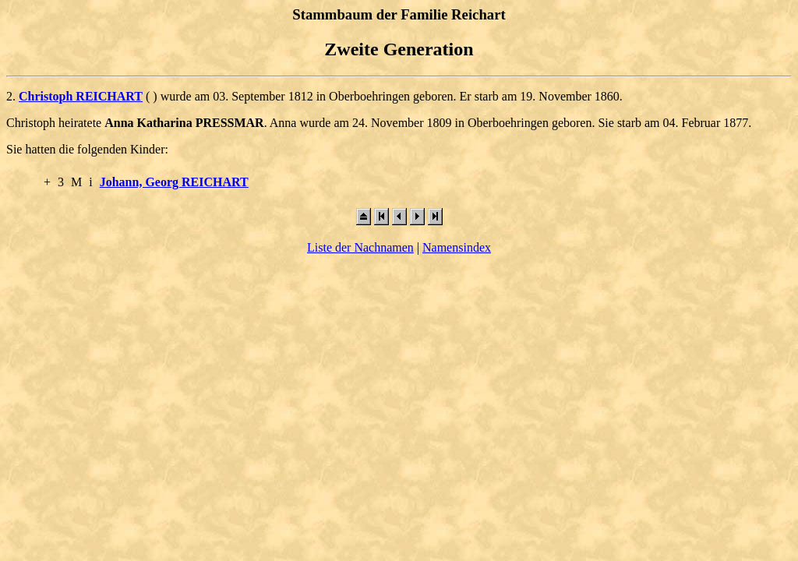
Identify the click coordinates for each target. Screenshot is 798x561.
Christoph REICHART (81, 96)
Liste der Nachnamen (360, 247)
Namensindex (456, 247)
